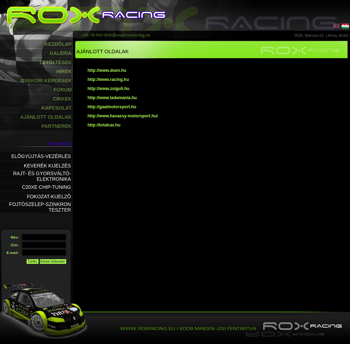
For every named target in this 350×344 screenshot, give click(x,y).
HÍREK (64, 71)
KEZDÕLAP (58, 44)
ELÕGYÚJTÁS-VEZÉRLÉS (41, 156)
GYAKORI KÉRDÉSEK (46, 80)
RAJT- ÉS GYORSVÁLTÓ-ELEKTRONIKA (42, 176)
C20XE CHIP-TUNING (46, 187)
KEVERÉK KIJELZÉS (47, 165)
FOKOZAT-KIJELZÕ (49, 196)
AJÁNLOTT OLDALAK (46, 117)
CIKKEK (62, 99)
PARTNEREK (57, 126)
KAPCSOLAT (57, 108)
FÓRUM (62, 89)
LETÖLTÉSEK (56, 62)
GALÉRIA (61, 53)
